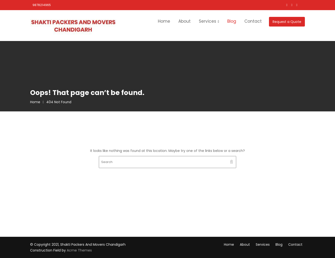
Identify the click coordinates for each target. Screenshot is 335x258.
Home (164, 21)
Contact (253, 21)
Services (207, 21)
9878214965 (42, 5)
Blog (231, 21)
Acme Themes (79, 250)
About (184, 21)
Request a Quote (287, 21)
